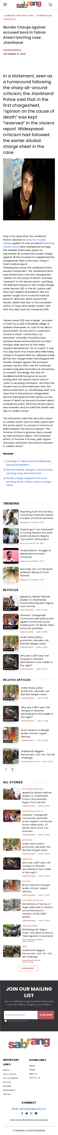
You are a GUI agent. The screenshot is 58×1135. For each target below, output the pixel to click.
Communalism (44, 15)
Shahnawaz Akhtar (30, 761)
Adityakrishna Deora (32, 940)
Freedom (24, 522)
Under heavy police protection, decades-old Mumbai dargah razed (34, 640)
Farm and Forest (30, 926)
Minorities (10, 19)
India (6, 762)
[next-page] (12, 769)
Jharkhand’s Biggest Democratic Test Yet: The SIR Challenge (38, 754)
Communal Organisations (19, 15)
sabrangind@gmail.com (32, 1108)
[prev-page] (6, 769)
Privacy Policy (32, 1021)
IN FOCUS (10, 590)
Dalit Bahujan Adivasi (10, 608)
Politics (24, 543)
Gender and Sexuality (9, 627)
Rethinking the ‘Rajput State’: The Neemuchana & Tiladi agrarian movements (37, 933)
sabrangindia (12, 50)
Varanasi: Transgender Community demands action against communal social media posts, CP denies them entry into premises (37, 622)
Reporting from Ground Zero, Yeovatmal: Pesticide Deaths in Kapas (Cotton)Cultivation (37, 515)
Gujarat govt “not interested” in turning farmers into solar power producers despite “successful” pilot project (37, 534)
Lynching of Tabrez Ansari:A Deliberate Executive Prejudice (28, 463)
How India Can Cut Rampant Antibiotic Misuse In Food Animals (36, 572)
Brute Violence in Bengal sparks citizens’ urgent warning (35, 733)
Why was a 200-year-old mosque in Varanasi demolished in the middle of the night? (36, 660)
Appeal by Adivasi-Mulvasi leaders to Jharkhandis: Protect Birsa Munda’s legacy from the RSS (37, 601)
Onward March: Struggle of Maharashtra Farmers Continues (35, 554)
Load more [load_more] (28, 968)
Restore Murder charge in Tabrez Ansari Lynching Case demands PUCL (29, 471)
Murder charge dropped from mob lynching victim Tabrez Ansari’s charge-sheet (29, 482)
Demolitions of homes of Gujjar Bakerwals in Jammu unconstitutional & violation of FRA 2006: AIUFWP (37, 910)
